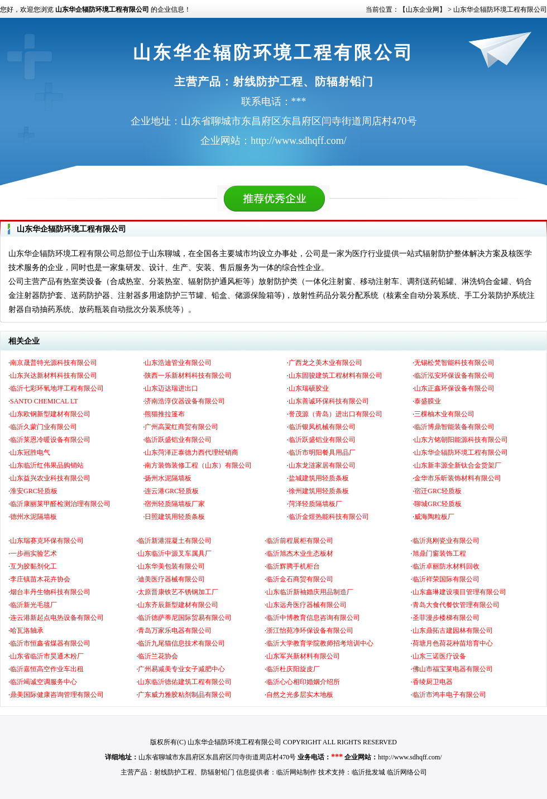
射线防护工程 (174, 772)
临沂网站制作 (296, 772)
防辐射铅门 (217, 772)
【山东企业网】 (422, 9)
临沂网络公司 (407, 772)
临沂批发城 (368, 772)
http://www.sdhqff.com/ (410, 757)
